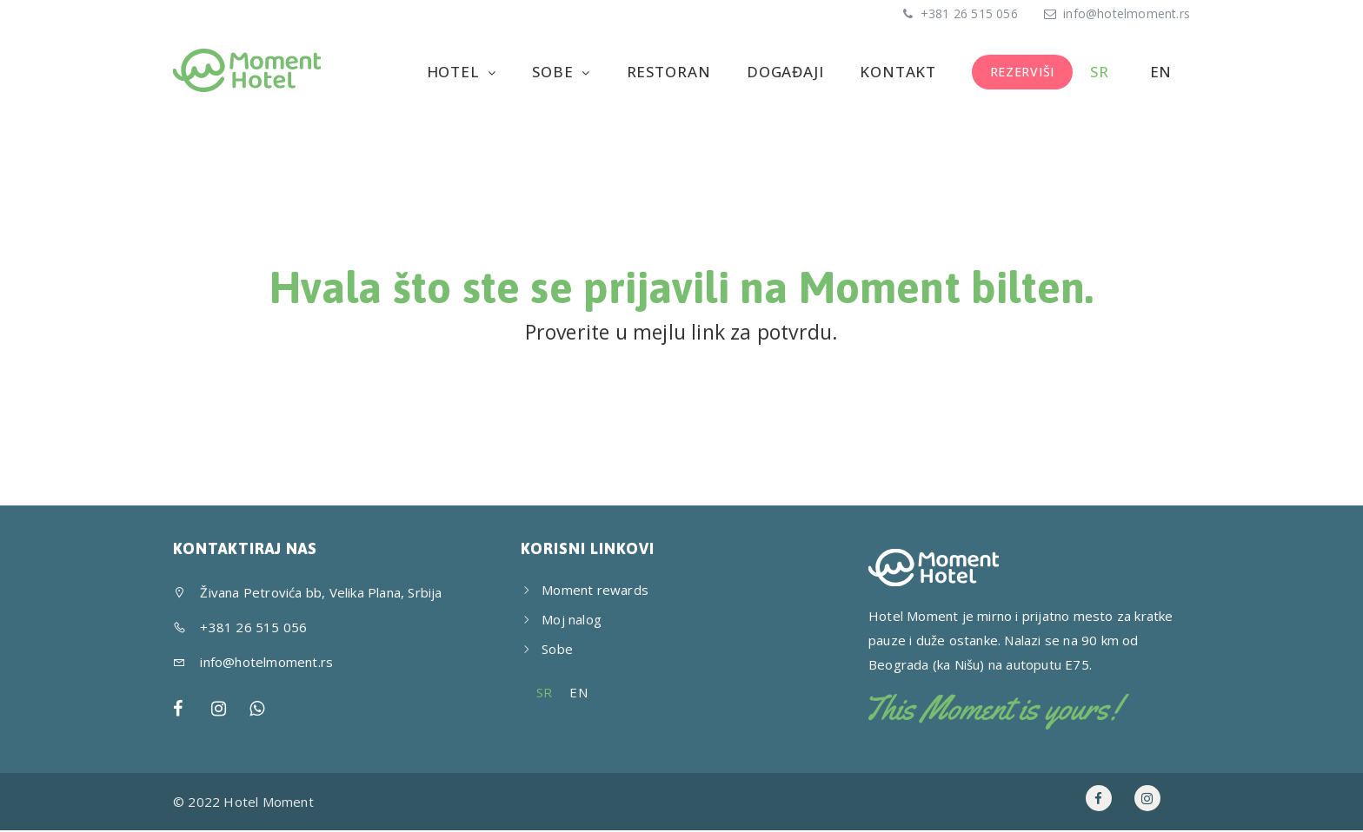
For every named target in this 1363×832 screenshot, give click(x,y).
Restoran (676, 72)
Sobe (563, 72)
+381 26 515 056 (967, 13)
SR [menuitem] (544, 694)
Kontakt (902, 72)
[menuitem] (1102, 72)
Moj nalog (572, 621)
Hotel (464, 72)
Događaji (791, 72)
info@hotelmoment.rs (1126, 13)
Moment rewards (595, 591)
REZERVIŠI (1025, 71)
